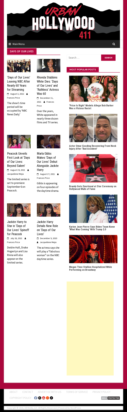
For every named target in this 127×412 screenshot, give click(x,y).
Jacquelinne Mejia (15, 173)
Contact (27, 392)
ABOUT (13, 392)
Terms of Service (77, 392)
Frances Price (13, 97)
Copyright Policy (20, 398)
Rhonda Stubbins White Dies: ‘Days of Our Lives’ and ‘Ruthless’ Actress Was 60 (48, 86)
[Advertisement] (90, 328)
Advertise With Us (49, 392)
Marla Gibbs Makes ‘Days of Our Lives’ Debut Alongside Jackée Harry (48, 162)
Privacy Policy (101, 392)
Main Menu (19, 44)
